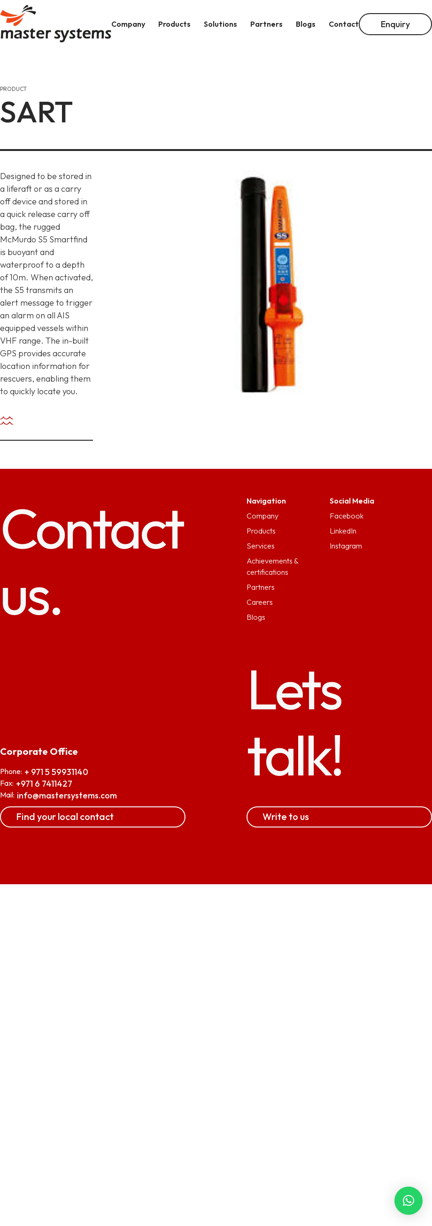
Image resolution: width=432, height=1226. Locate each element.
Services (261, 545)
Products (261, 530)
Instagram (346, 545)
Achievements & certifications (272, 566)
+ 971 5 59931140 (56, 772)
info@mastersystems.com (67, 795)
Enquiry (395, 24)
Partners (261, 587)
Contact (344, 24)
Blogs (256, 617)
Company (262, 515)
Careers (260, 602)
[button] (408, 1201)
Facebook (346, 515)
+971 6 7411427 (44, 783)
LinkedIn (343, 530)
